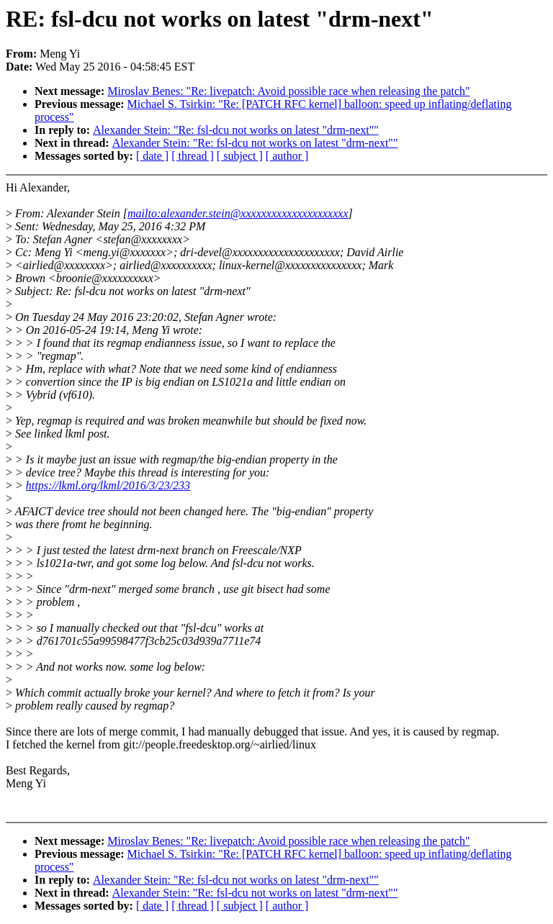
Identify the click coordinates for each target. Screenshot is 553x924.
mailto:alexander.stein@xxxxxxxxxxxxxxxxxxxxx (238, 213)
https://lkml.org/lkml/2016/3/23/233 (108, 485)
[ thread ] (192, 156)
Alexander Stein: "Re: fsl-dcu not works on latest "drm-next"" (236, 130)
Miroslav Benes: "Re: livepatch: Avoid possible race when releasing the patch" (288, 91)
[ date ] (152, 156)
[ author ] (287, 156)
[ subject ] (240, 156)
